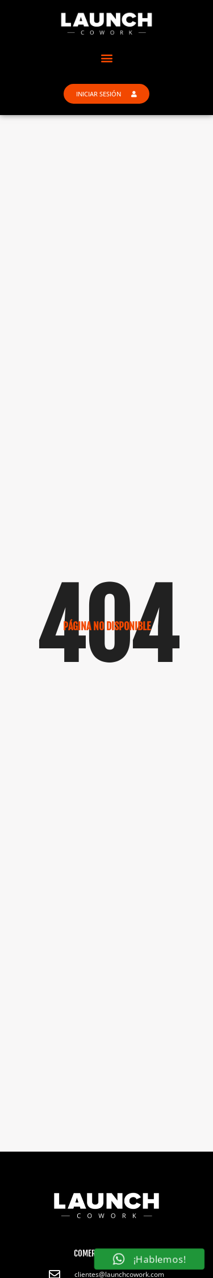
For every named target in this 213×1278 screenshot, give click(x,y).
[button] (106, 57)
